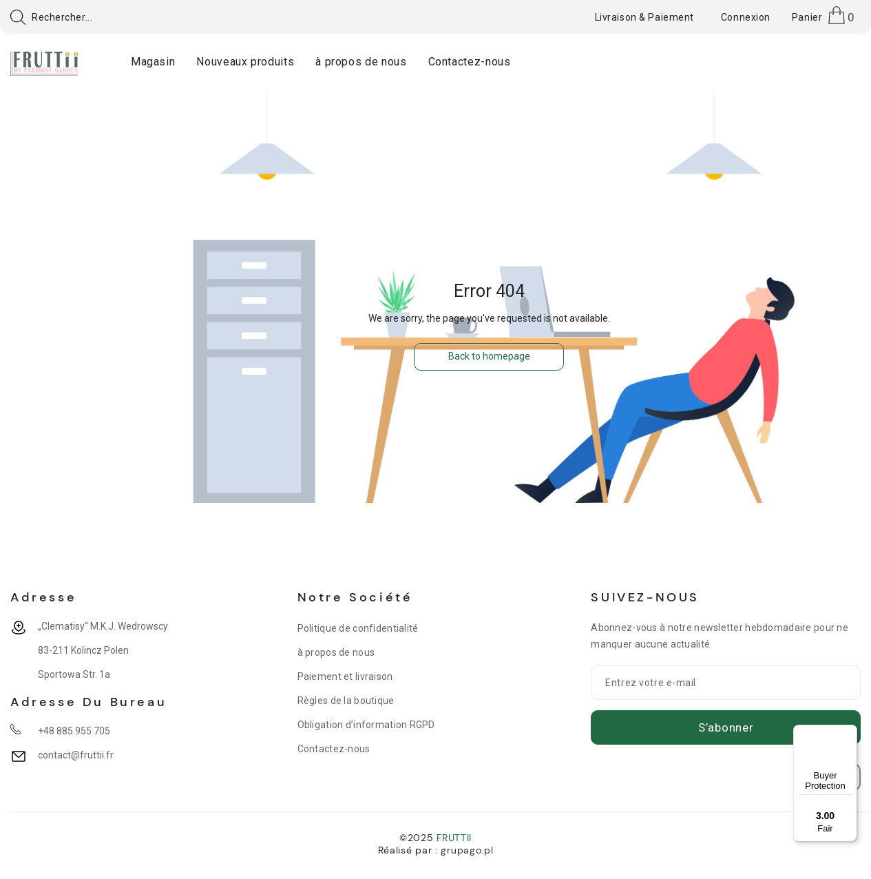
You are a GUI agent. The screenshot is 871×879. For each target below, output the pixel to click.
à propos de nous (336, 652)
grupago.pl (467, 850)
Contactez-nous (333, 748)
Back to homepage (489, 356)
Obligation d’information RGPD (366, 724)
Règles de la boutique (346, 700)
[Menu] (849, 733)
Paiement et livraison (345, 676)
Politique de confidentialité (358, 628)
